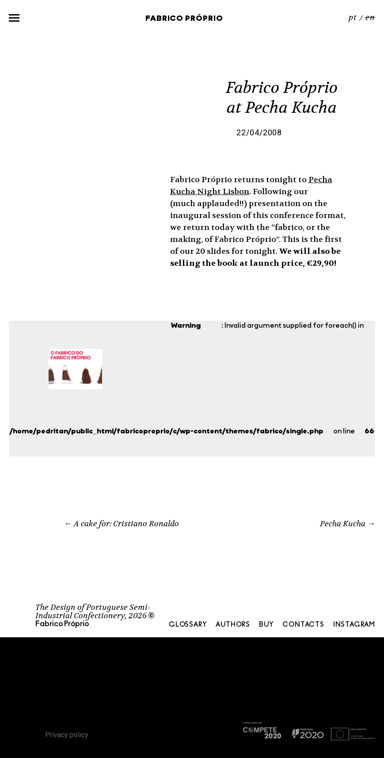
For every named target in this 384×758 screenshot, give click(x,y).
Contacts (303, 624)
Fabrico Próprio (184, 19)
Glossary (188, 624)
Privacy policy (66, 735)
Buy (266, 624)
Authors (233, 624)
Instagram (354, 624)
